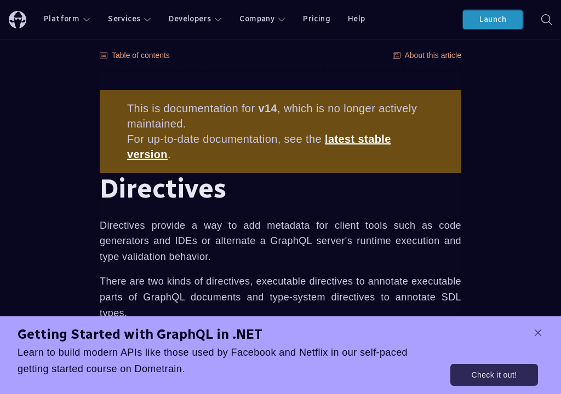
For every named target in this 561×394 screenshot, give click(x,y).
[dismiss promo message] (538, 333)
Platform (67, 19)
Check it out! (494, 374)
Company (262, 19)
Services (129, 19)
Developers (195, 19)
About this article (427, 55)
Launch (492, 19)
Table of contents (135, 55)
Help (356, 19)
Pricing (316, 19)
